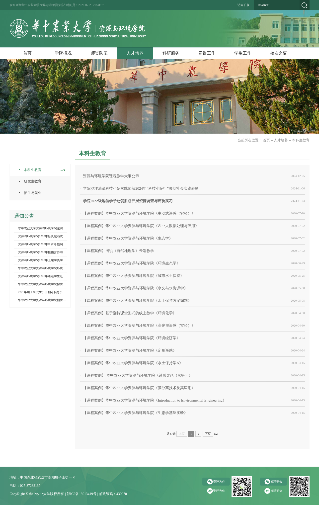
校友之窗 (278, 53)
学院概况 (63, 53)
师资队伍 (99, 53)
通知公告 (24, 216)
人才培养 (135, 53)
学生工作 (242, 53)
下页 (208, 433)
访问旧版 (243, 5)
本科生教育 (301, 140)
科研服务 (170, 53)
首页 (27, 53)
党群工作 (206, 53)
